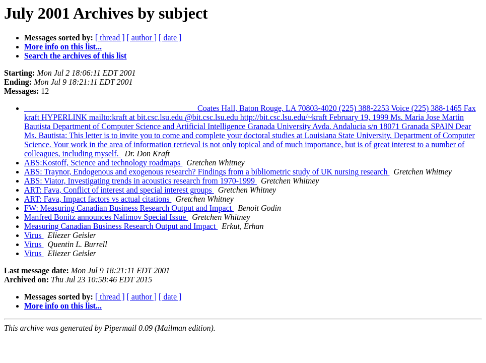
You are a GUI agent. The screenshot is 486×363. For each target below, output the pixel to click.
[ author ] (142, 37)
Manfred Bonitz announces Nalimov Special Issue (106, 217)
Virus (34, 235)
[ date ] (170, 37)
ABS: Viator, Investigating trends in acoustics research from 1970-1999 (140, 180)
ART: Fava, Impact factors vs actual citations (97, 199)
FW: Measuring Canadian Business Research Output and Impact (129, 208)
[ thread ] (110, 37)
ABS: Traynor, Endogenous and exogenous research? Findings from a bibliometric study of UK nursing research (206, 171)
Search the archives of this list (75, 55)
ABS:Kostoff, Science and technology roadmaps (103, 162)
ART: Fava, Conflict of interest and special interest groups (119, 190)
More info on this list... (63, 46)
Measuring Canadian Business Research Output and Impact (121, 226)
